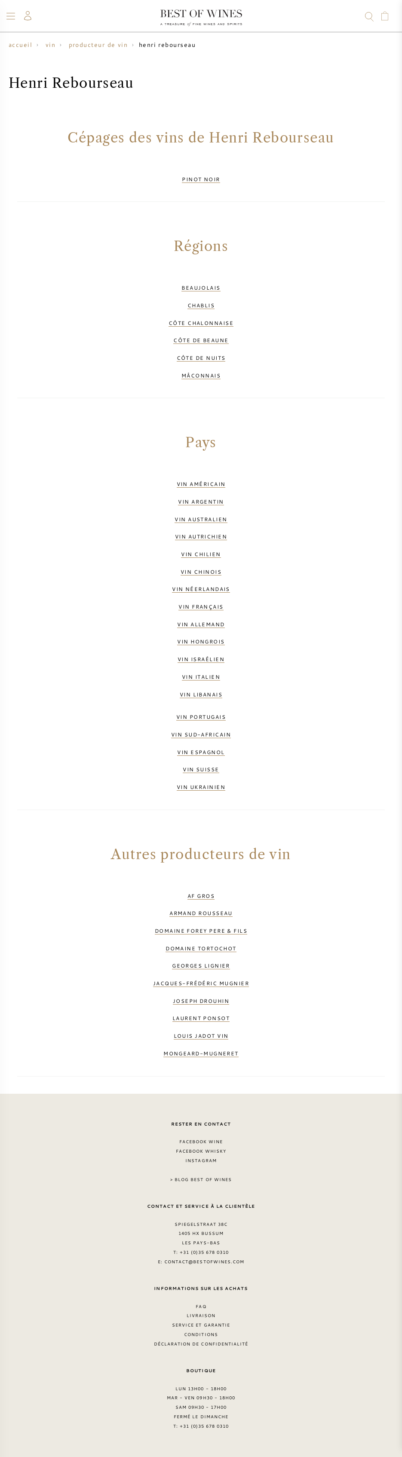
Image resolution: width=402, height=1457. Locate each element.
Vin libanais (201, 694)
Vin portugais (201, 716)
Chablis (201, 305)
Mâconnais (201, 375)
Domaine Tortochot (201, 948)
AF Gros (201, 895)
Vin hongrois (200, 641)
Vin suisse (201, 769)
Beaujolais (201, 287)
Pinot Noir (201, 179)
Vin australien (201, 519)
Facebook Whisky (201, 1151)
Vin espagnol (200, 752)
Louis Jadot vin (201, 1035)
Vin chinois (201, 571)
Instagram (200, 1160)
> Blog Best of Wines (201, 1179)
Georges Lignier (201, 965)
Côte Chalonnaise (201, 322)
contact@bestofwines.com (204, 1262)
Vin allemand (200, 624)
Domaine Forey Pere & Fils (201, 930)
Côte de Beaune (200, 340)
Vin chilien (201, 554)
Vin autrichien (201, 536)
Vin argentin (201, 501)
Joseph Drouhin (201, 1000)
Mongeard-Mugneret (201, 1053)
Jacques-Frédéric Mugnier (201, 983)
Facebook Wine (201, 1141)
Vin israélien (201, 659)
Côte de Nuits (201, 357)
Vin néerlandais (201, 588)
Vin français (200, 606)
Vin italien (201, 676)
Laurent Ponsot (201, 1018)
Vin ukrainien (201, 786)
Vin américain (201, 483)
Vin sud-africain (201, 734)
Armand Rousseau (201, 912)
